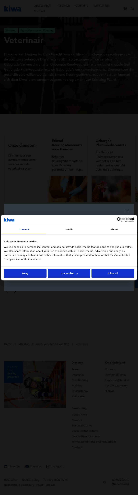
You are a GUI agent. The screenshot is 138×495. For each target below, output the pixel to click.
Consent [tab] (24, 229)
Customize (69, 273)
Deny (25, 273)
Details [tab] (69, 229)
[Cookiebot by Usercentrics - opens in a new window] (119, 219)
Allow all (113, 273)
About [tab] (114, 229)
